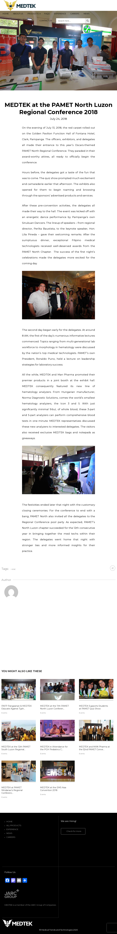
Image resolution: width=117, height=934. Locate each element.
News (9, 833)
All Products (13, 825)
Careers (10, 837)
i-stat (13, 569)
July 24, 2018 (58, 118)
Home (9, 821)
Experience (12, 829)
